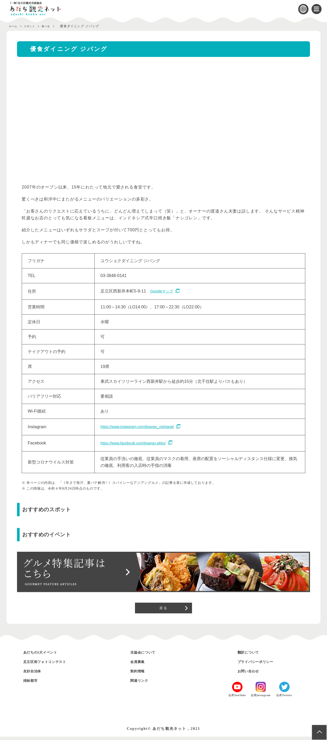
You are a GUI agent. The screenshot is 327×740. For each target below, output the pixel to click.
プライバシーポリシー (262, 665)
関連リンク (142, 684)
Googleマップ (163, 291)
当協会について (147, 655)
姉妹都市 (33, 684)
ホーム (14, 26)
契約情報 (140, 674)
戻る (163, 609)
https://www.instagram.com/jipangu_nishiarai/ (142, 426)
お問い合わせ (252, 674)
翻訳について (252, 655)
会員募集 (140, 665)
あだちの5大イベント (46, 655)
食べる (54, 26)
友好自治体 (35, 674)
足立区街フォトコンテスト (52, 665)
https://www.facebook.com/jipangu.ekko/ (137, 442)
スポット (34, 26)
